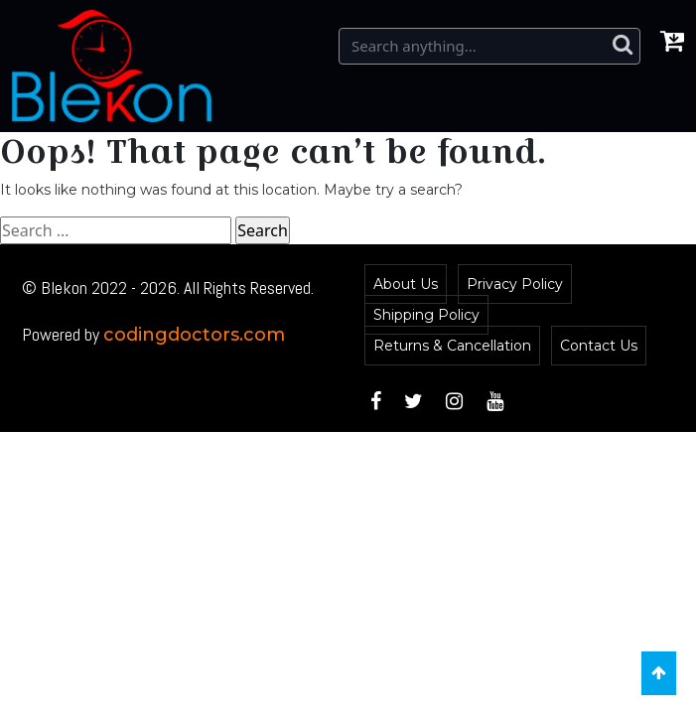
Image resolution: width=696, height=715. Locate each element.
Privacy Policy (515, 284)
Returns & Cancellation (452, 346)
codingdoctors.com (194, 335)
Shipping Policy (426, 315)
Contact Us (598, 346)
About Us (405, 284)
